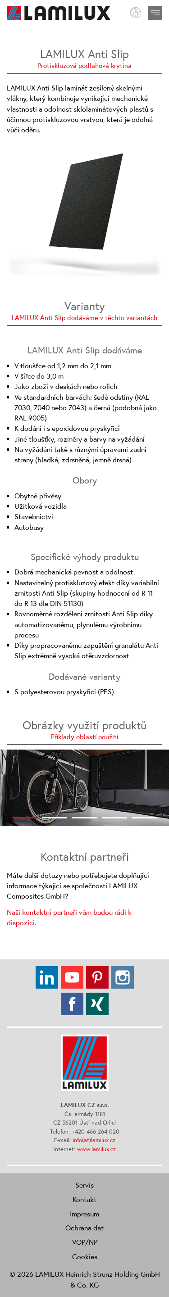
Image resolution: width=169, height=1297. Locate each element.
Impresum (84, 1213)
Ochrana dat (84, 1227)
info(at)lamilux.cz (94, 1140)
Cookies (84, 1256)
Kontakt (84, 1199)
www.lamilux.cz (96, 1149)
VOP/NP (84, 1242)
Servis (84, 1184)
